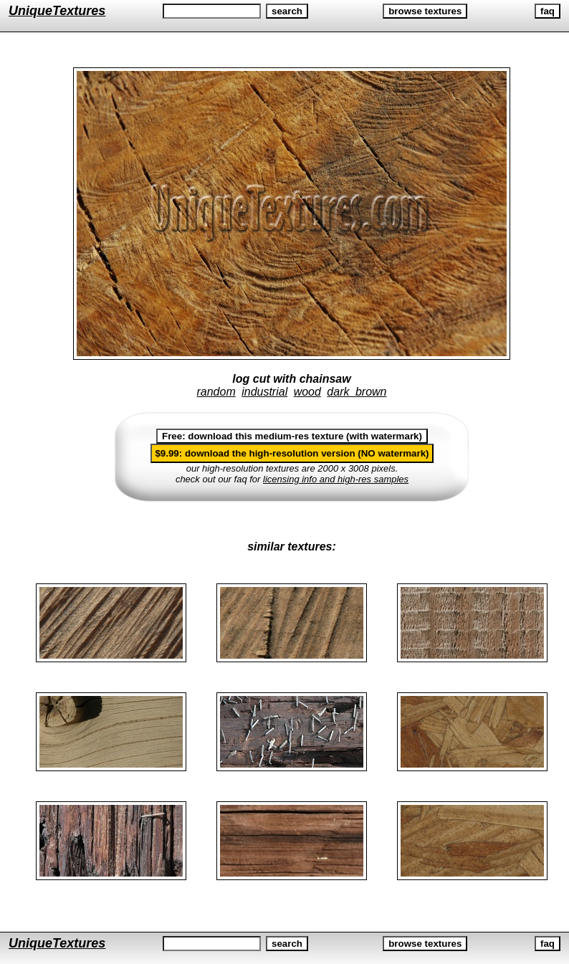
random (215, 392)
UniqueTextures (57, 11)
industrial (264, 392)
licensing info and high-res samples (335, 479)
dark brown (356, 392)
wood (307, 392)
